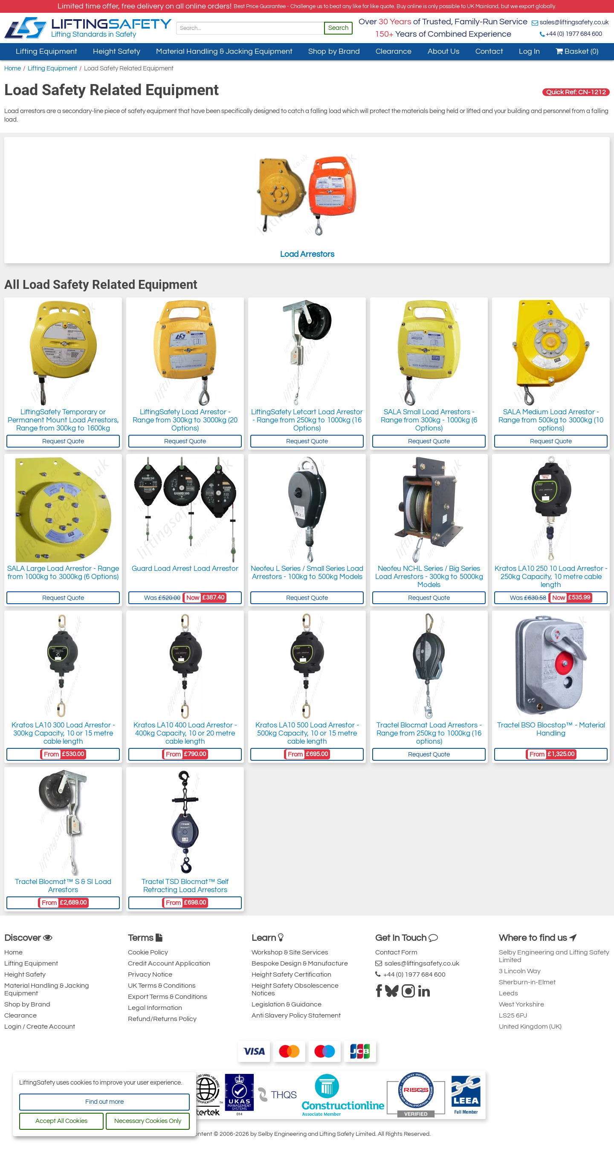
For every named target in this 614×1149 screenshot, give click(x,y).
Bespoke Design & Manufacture (300, 963)
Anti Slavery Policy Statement (296, 1015)
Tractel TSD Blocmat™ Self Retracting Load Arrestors (185, 886)
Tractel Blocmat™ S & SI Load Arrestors (63, 886)
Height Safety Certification (291, 974)
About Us (444, 51)
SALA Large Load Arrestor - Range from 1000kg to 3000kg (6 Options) (63, 573)
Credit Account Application (169, 963)
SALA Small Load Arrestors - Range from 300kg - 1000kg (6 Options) (429, 420)
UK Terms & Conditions (162, 985)
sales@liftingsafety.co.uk (574, 22)
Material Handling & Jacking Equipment (224, 51)
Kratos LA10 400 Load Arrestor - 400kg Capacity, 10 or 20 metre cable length (185, 733)
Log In (529, 51)
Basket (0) (577, 51)
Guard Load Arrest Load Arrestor (185, 569)
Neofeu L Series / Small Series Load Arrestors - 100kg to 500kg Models (307, 573)
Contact (489, 51)
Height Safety (116, 51)
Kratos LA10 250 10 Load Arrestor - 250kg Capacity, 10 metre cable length (551, 577)
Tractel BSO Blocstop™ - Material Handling (551, 729)
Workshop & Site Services (290, 952)
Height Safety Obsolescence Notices (295, 989)
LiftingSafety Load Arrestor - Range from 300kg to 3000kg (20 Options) (185, 420)
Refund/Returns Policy (162, 1018)
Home (12, 68)
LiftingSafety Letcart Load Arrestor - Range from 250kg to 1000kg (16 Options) (307, 420)
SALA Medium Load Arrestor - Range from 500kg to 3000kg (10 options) (550, 420)
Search (338, 28)
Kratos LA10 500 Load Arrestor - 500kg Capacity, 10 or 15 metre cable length (307, 733)
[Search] (250, 28)
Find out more (104, 1102)
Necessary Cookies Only (147, 1121)
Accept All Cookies (61, 1121)
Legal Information (155, 1007)
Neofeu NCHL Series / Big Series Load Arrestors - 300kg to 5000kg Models (429, 577)
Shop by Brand (334, 51)
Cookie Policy (148, 952)
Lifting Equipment (46, 51)
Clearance (393, 51)
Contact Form (396, 952)
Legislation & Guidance (286, 1004)
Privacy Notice (150, 974)
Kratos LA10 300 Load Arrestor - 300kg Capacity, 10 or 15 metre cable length (63, 733)
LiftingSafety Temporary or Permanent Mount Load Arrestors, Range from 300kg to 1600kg (63, 420)
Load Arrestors (307, 200)
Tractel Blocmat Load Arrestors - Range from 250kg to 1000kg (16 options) (429, 733)
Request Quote (63, 441)
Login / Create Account (39, 1026)
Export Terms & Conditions (167, 996)
